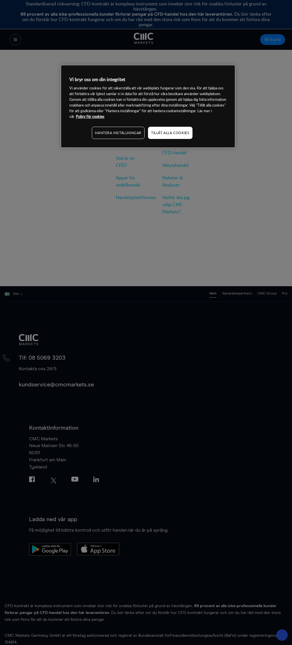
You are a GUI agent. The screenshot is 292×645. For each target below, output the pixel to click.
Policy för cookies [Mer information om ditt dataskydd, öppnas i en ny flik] (90, 116)
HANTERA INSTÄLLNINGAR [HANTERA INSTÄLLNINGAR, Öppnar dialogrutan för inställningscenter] (118, 132)
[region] (148, 106)
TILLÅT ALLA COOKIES (170, 132)
